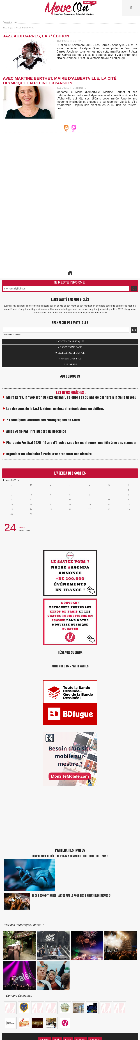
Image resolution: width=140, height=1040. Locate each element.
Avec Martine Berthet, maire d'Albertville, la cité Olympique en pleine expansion (59, 80)
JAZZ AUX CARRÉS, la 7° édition (36, 36)
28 (109, 509)
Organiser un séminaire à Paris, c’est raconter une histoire (49, 456)
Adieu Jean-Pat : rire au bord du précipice (36, 433)
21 (109, 504)
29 (128, 509)
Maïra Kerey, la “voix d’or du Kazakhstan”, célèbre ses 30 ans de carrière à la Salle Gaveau (71, 399)
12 (70, 499)
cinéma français (40, 306)
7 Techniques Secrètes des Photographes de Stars (43, 422)
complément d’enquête (16, 309)
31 (31, 514)
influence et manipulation (81, 312)
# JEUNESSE (70, 364)
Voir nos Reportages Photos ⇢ (23, 925)
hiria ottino (61, 312)
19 (70, 504)
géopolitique (39, 312)
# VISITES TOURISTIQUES (70, 341)
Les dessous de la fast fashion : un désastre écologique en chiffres (55, 410)
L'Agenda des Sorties (70, 473)
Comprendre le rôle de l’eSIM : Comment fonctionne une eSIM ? (70, 856)
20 (89, 504)
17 (31, 504)
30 (11, 514)
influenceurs (101, 312)
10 (31, 499)
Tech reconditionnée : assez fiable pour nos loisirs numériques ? (71, 895)
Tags (15, 22)
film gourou (130, 309)
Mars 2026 (11, 480)
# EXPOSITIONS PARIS (70, 347)
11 (50, 499)
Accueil (6, 22)
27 (89, 509)
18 (50, 504)
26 (70, 509)
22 (128, 504)
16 (12, 504)
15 (128, 499)
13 (89, 499)
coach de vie (56, 306)
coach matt (70, 306)
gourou (50, 312)
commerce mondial (126, 306)
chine (29, 306)
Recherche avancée (11, 335)
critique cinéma (37, 309)
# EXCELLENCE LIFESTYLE (70, 353)
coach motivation (86, 306)
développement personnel (74, 309)
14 (109, 499)
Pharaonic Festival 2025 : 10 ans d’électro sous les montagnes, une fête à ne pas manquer (71, 444)
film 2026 (118, 309)
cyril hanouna (53, 309)
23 (11, 509)
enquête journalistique (101, 309)
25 (50, 509)
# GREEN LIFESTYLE (70, 359)
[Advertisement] (70, 175)
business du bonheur (14, 306)
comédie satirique (105, 306)
